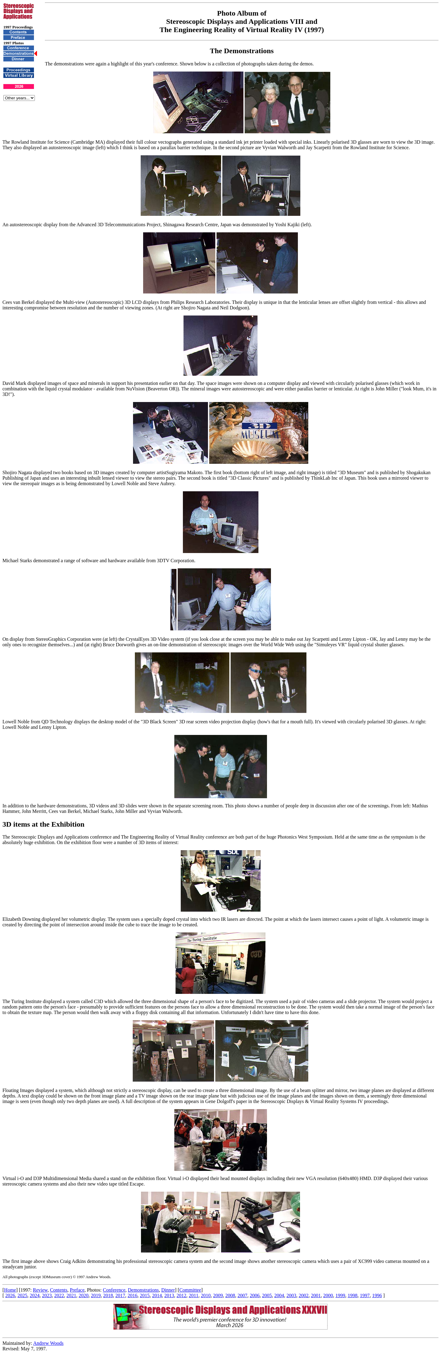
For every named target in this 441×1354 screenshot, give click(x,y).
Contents (58, 1290)
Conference (114, 1290)
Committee (190, 1290)
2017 (120, 1295)
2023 (47, 1295)
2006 (255, 1295)
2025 (22, 1295)
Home (10, 1290)
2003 (291, 1295)
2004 (279, 1295)
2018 (108, 1295)
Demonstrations (143, 1290)
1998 (353, 1295)
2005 (267, 1295)
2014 (157, 1295)
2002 (304, 1295)
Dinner (168, 1290)
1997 (365, 1295)
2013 (169, 1295)
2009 (218, 1295)
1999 (340, 1295)
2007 (242, 1295)
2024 (34, 1295)
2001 (316, 1295)
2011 (193, 1295)
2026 (10, 1295)
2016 (132, 1295)
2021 (71, 1295)
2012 (181, 1295)
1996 (377, 1295)
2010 (206, 1295)
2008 (230, 1295)
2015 (145, 1295)
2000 (328, 1295)
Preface (77, 1290)
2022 (59, 1295)
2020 (83, 1295)
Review (40, 1290)
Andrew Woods (48, 1343)
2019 (96, 1295)
